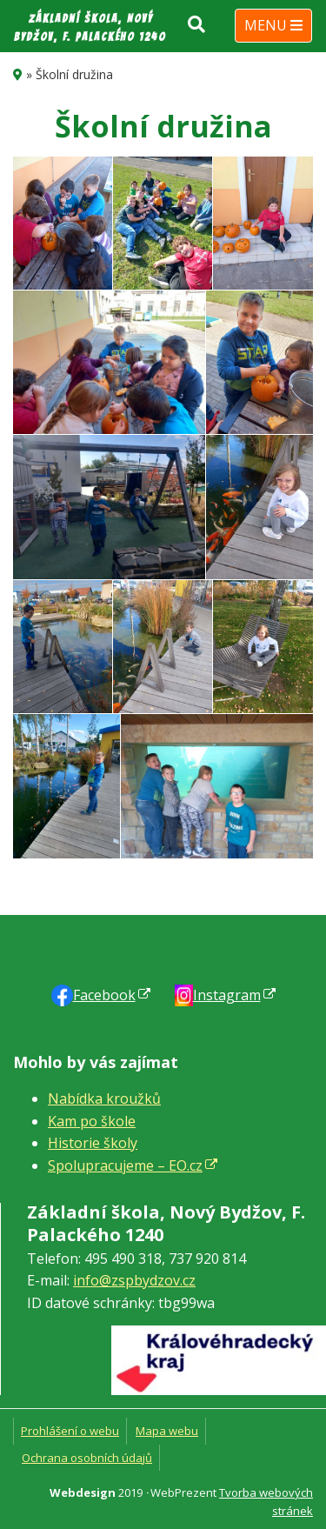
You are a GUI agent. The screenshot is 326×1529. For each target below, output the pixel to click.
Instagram (227, 995)
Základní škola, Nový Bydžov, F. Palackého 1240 (90, 28)
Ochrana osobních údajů (87, 1458)
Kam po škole (92, 1121)
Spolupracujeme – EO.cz (125, 1165)
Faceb (104, 995)
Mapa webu (167, 1431)
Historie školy (92, 1142)
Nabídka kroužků (104, 1098)
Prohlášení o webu (70, 1431)
